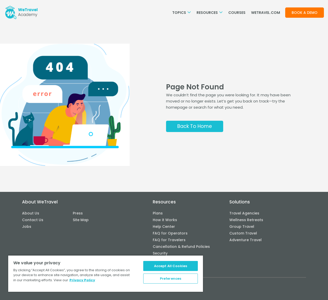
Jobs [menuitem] (26, 226)
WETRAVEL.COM (265, 12)
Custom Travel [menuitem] (243, 233)
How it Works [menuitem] (165, 219)
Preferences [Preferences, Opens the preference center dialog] (170, 278)
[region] (105, 273)
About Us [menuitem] (30, 213)
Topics (181, 12)
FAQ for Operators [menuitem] (170, 233)
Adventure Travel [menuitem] (245, 239)
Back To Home (194, 126)
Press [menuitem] (78, 213)
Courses (236, 12)
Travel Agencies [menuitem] (244, 213)
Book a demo (304, 12)
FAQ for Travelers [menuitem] (169, 239)
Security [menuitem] (160, 253)
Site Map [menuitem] (81, 219)
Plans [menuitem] (158, 213)
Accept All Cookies (170, 266)
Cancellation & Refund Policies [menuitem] (181, 246)
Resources (210, 12)
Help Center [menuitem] (164, 226)
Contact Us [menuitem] (32, 219)
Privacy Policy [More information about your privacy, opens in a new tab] (82, 280)
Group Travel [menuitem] (241, 226)
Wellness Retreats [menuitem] (246, 219)
